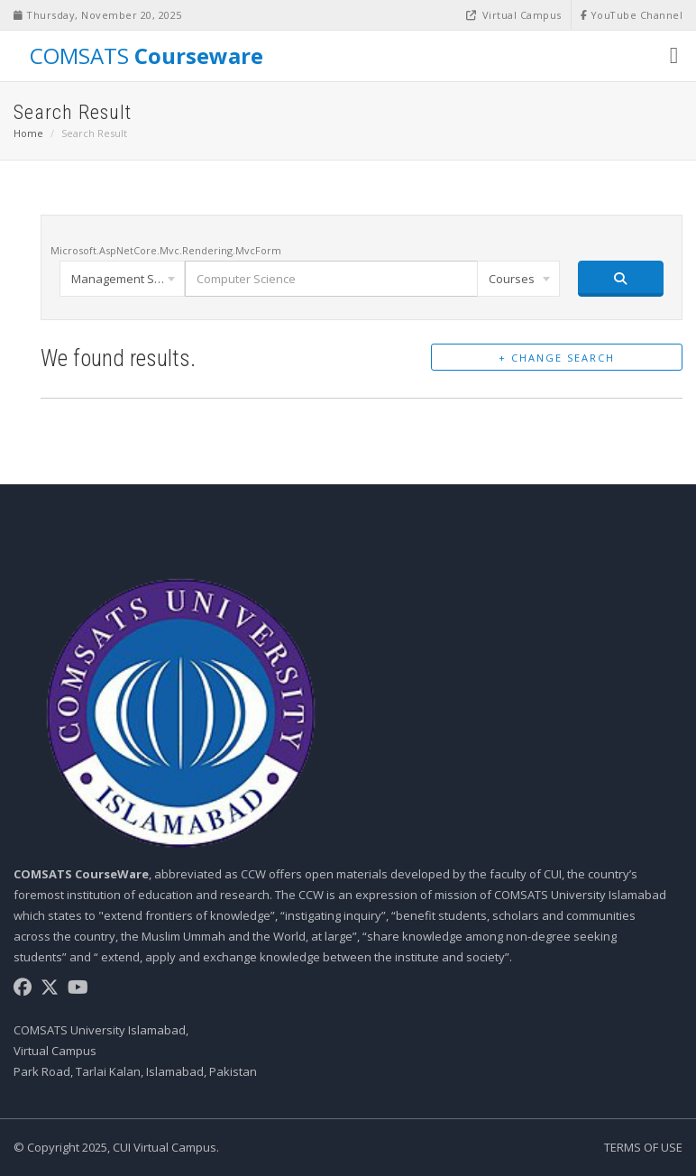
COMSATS (144, 55)
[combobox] (122, 279)
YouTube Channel (631, 15)
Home (28, 133)
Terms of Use (643, 1147)
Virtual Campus (513, 15)
